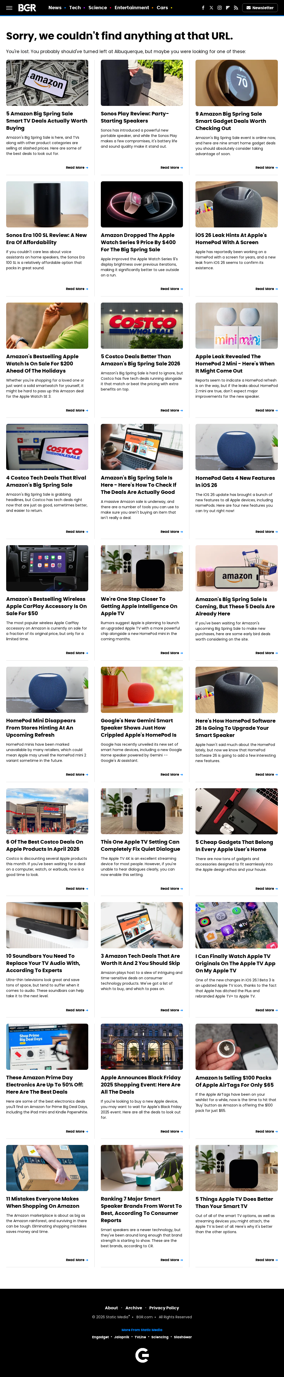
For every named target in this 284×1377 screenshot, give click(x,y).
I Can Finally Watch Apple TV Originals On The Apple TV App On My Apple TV (235, 963)
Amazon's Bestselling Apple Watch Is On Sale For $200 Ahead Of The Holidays (42, 363)
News (55, 8)
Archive (133, 1308)
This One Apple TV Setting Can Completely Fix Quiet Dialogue (140, 845)
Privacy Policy (164, 1308)
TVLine (140, 1337)
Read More (75, 167)
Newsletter (260, 7)
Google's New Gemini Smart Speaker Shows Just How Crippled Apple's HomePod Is (139, 727)
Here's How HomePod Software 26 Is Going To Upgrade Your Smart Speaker (235, 728)
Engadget (100, 1337)
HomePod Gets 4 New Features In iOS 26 (235, 481)
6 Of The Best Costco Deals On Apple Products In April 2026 (44, 845)
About (111, 1308)
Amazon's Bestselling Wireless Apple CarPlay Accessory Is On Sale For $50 (46, 606)
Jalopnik (121, 1337)
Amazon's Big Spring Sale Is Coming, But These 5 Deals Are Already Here (235, 606)
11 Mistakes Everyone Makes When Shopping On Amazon (42, 1202)
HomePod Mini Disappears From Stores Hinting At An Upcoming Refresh (41, 727)
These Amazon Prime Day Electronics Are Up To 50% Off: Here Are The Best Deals (44, 1084)
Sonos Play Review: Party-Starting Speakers (135, 117)
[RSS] (236, 8)
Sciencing (160, 1337)
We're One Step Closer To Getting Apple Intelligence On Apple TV (139, 606)
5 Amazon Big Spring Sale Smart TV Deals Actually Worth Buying (46, 120)
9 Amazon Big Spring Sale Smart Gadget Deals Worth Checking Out (230, 121)
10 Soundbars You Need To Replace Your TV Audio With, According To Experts (43, 963)
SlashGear (183, 1337)
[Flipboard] (228, 8)
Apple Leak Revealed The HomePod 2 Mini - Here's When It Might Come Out (235, 363)
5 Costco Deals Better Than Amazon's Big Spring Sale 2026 (140, 360)
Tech (75, 8)
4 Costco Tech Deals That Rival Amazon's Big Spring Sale (46, 481)
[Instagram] (220, 8)
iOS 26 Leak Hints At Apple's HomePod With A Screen (231, 239)
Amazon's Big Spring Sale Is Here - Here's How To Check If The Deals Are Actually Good (138, 484)
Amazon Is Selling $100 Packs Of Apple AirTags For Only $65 (234, 1081)
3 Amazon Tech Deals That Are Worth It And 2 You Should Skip (140, 959)
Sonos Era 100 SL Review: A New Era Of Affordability (46, 239)
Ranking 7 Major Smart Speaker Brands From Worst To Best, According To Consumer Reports (141, 1209)
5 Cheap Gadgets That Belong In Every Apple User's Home (234, 846)
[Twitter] (211, 8)
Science (98, 8)
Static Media (117, 1317)
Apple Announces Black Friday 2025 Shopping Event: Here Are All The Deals (141, 1084)
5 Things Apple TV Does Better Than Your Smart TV (234, 1203)
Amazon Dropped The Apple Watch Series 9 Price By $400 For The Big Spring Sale (138, 242)
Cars (162, 8)
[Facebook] (203, 8)
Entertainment (132, 8)
